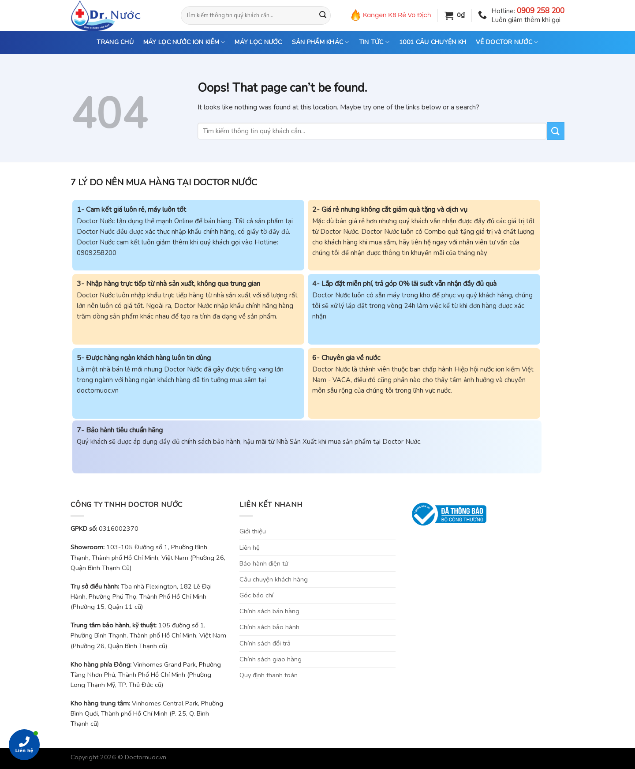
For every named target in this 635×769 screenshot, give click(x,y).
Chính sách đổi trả (265, 643)
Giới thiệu (252, 531)
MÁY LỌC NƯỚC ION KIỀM (184, 42)
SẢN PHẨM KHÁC (320, 42)
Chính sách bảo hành (269, 627)
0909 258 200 (540, 11)
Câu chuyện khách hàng (273, 579)
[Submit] (322, 15)
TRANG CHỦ (115, 42)
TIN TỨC (374, 42)
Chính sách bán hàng (269, 611)
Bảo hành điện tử (263, 563)
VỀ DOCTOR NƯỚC (507, 42)
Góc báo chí (256, 595)
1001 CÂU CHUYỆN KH (432, 42)
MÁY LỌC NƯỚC (258, 42)
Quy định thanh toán (268, 675)
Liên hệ (249, 547)
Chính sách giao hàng (270, 659)
